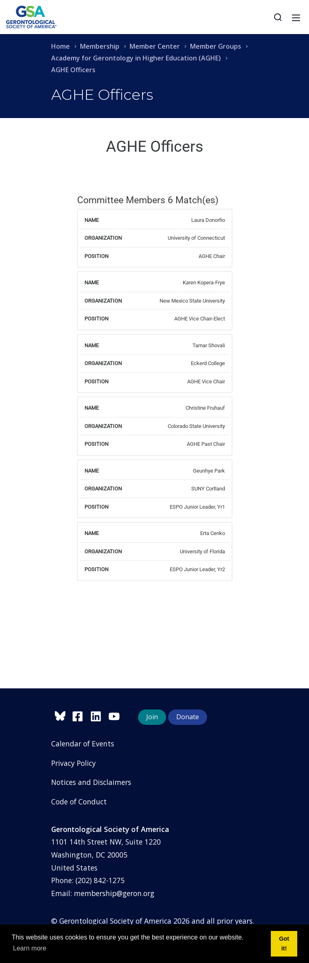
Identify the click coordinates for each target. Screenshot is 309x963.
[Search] (277, 17)
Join (152, 716)
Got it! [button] (284, 943)
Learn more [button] (29, 948)
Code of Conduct (79, 801)
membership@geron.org (114, 893)
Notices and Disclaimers (91, 782)
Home (60, 46)
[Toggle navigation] (296, 17)
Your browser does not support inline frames (154, 401)
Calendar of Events (82, 743)
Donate (187, 716)
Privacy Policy (73, 763)
